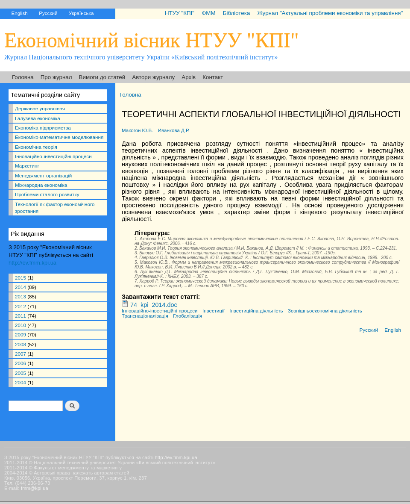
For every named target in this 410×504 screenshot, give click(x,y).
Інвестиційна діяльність (256, 310)
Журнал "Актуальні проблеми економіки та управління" (330, 13)
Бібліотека (236, 13)
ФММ (208, 13)
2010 (20, 325)
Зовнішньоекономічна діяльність (325, 310)
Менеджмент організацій (43, 175)
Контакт (212, 77)
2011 (20, 315)
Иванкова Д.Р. (174, 130)
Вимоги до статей (102, 77)
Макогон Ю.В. (137, 130)
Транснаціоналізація (145, 315)
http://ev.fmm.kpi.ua (32, 262)
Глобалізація (187, 315)
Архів (189, 77)
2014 (20, 287)
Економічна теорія (36, 147)
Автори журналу (153, 77)
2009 (20, 334)
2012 (20, 306)
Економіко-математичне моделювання (59, 137)
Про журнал (56, 77)
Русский (48, 13)
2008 (20, 344)
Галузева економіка (37, 118)
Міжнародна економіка (41, 185)
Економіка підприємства (43, 127)
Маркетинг (27, 165)
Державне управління (40, 108)
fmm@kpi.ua (34, 488)
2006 (20, 363)
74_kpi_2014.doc (153, 304)
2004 (20, 382)
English (19, 13)
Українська (81, 13)
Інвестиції (213, 310)
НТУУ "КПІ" (179, 13)
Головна (23, 77)
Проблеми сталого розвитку (47, 194)
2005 (20, 373)
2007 (20, 354)
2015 (20, 277)
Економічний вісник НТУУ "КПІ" (151, 40)
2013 (20, 296)
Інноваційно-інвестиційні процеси (53, 156)
